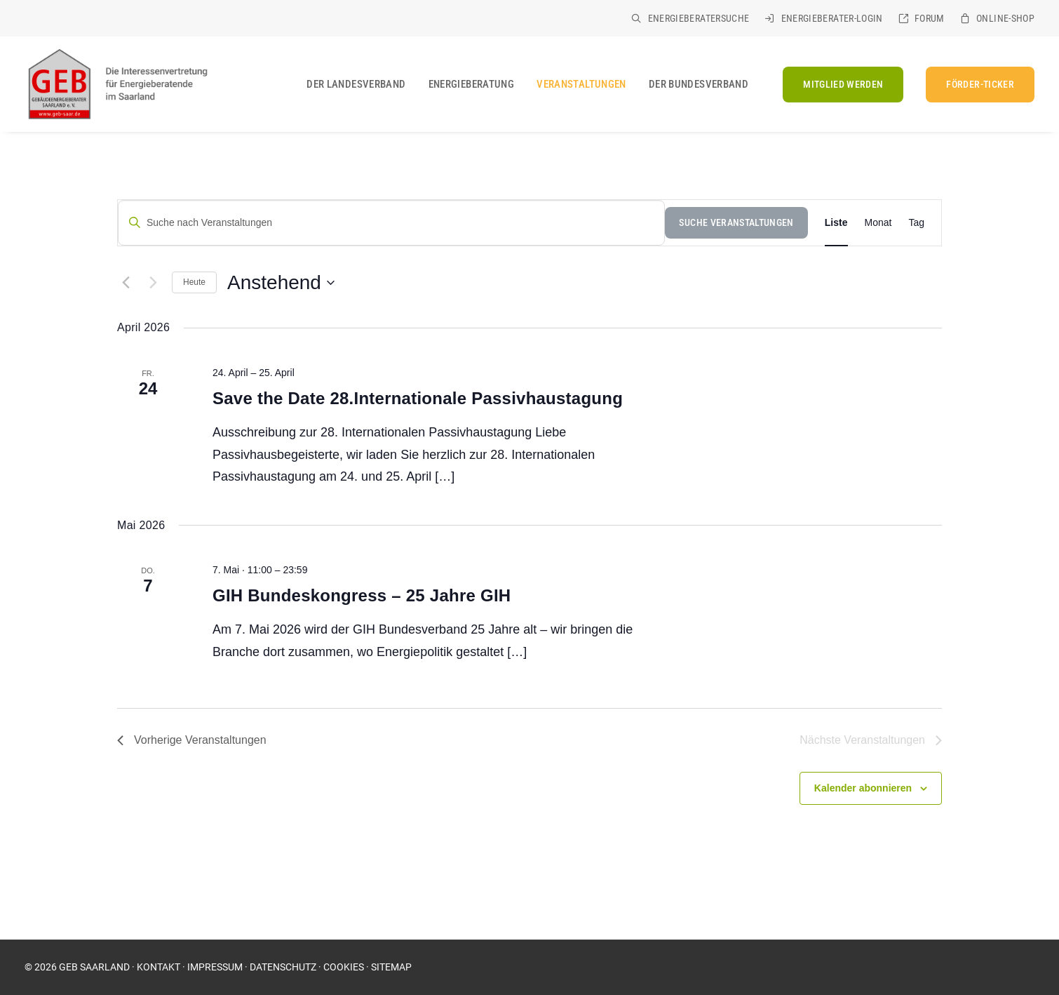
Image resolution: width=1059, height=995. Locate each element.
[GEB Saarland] (116, 84)
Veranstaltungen (581, 84)
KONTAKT (158, 967)
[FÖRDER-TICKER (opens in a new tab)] (975, 84)
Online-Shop (1005, 18)
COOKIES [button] (343, 967)
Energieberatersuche (699, 18)
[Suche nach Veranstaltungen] (391, 223)
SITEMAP (391, 967)
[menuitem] (690, 18)
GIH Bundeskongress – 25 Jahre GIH (362, 595)
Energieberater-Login (832, 18)
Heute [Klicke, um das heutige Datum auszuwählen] (194, 282)
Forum (930, 18)
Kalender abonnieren (863, 788)
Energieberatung (472, 84)
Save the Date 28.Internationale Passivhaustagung (418, 398)
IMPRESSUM (215, 967)
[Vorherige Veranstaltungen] (125, 282)
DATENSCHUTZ (283, 967)
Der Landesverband (355, 84)
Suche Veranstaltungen (736, 222)
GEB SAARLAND (94, 967)
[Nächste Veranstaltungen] (152, 282)
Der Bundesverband (698, 84)
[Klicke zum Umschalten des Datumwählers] (281, 283)
